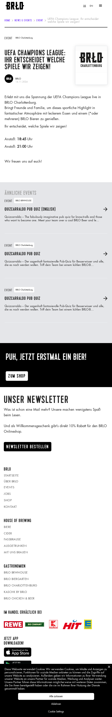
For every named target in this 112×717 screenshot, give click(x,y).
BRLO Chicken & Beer (19, 598)
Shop (8, 500)
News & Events (23, 20)
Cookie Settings (56, 711)
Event (40, 20)
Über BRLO (11, 481)
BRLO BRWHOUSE (16, 572)
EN (91, 5)
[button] (100, 5)
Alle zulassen (56, 696)
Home (7, 20)
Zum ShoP (16, 376)
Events (9, 487)
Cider (8, 533)
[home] (15, 6)
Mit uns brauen (16, 552)
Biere (7, 527)
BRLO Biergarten (16, 579)
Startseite (11, 475)
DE (84, 5)
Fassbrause (12, 539)
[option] (91, 6)
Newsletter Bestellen (27, 447)
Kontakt (10, 507)
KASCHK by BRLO (15, 592)
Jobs (7, 494)
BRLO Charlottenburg (20, 585)
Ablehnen (56, 704)
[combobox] (84, 6)
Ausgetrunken (15, 546)
